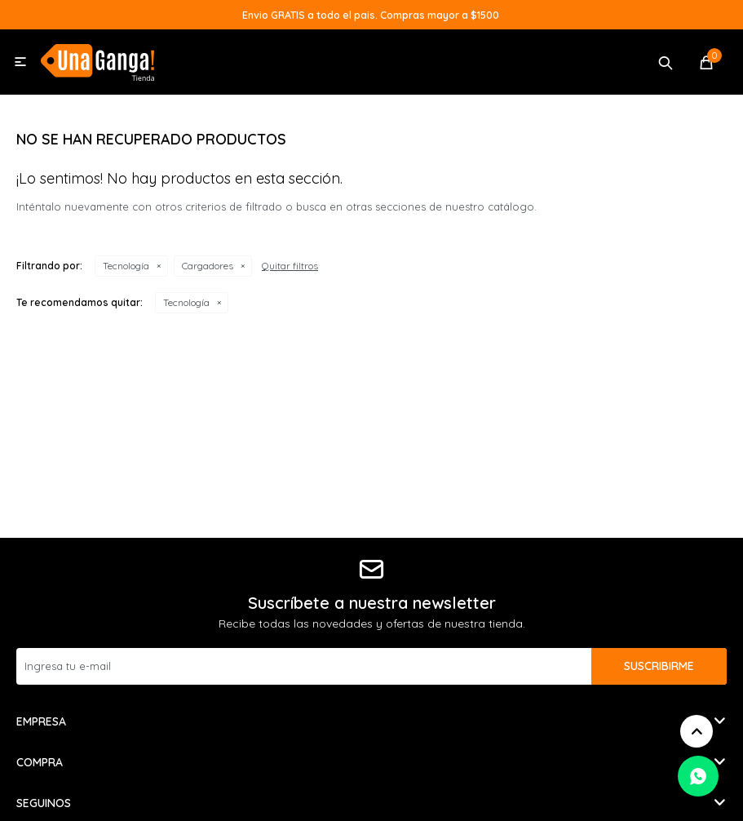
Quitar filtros (290, 266)
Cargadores (207, 266)
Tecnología (126, 266)
